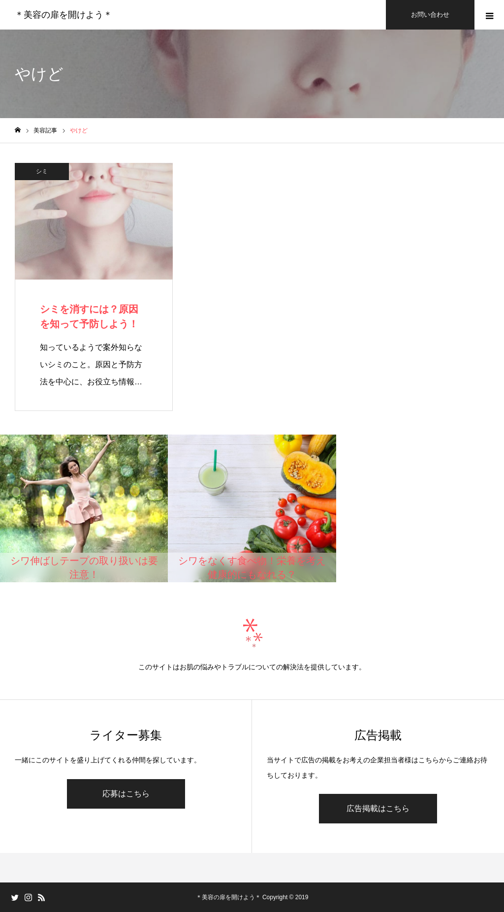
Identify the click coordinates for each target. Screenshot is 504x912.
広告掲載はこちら (378, 808)
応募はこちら (126, 793)
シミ (42, 171)
